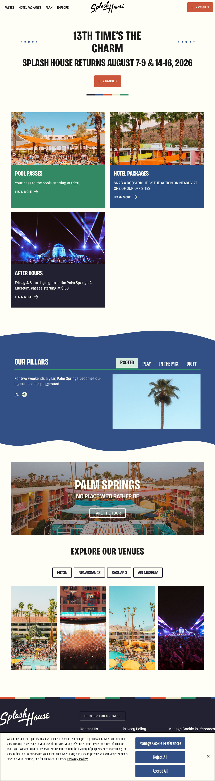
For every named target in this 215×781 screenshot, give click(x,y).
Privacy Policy (134, 728)
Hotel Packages (30, 7)
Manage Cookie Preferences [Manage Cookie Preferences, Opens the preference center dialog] (160, 744)
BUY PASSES (200, 7)
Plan (49, 7)
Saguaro (119, 572)
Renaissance (89, 572)
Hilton (62, 572)
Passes (9, 7)
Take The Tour (107, 513)
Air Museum (148, 572)
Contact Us (89, 728)
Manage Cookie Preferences (191, 728)
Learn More (23, 192)
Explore (62, 7)
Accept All (160, 771)
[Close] (208, 756)
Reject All (160, 757)
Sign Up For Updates (102, 716)
